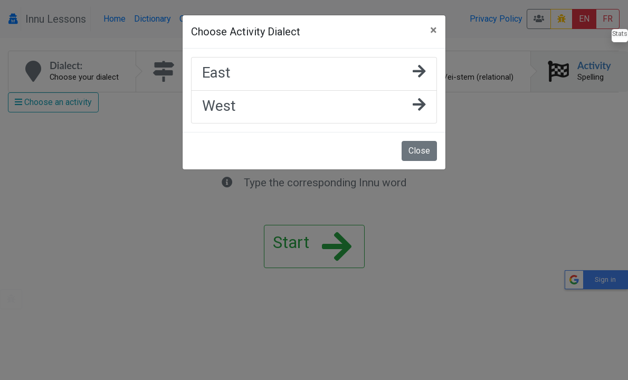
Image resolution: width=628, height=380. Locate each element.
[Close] (433, 30)
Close (419, 151)
